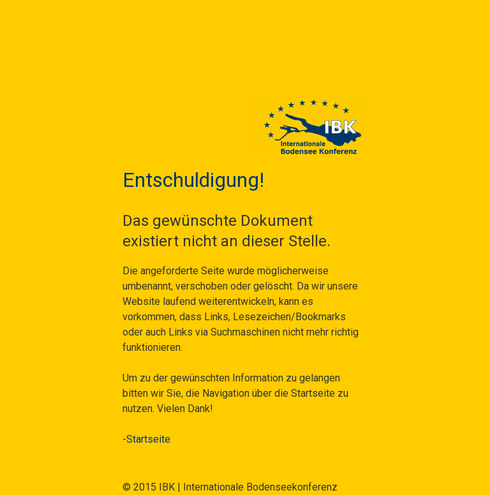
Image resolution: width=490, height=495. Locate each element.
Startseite (148, 439)
